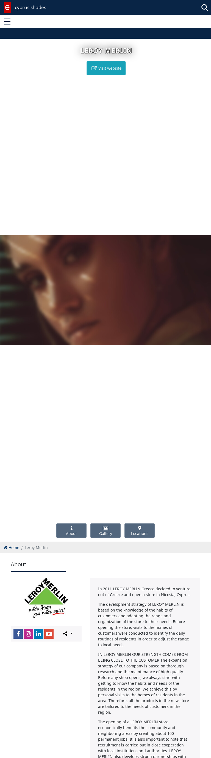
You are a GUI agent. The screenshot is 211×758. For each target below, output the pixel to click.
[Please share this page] (67, 633)
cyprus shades (30, 7)
